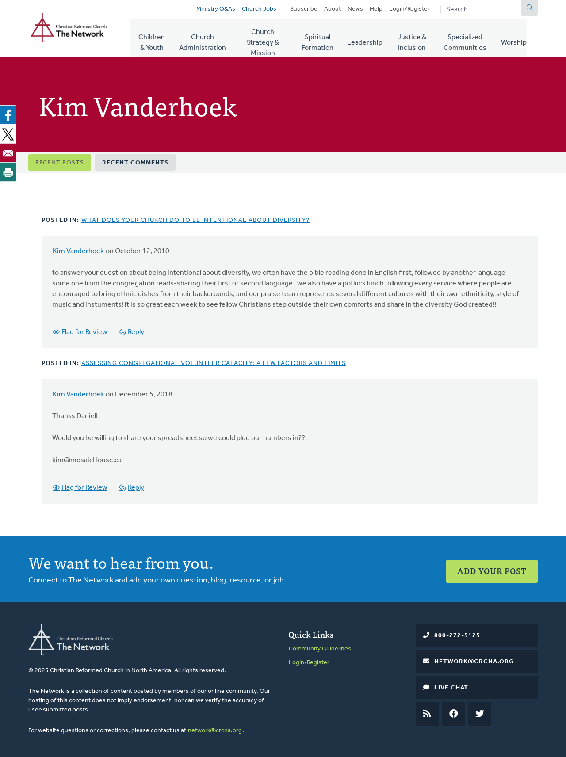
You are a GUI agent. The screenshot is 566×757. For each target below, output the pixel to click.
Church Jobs (258, 10)
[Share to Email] (9, 154)
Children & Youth (153, 39)
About (332, 10)
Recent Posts (59, 164)
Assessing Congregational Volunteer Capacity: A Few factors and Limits (213, 364)
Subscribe (303, 10)
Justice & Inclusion (419, 39)
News (355, 10)
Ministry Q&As (214, 10)
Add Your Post (492, 569)
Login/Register (409, 10)
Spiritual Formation (324, 39)
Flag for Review (84, 333)
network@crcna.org (215, 730)
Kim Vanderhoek (78, 252)
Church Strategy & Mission (266, 39)
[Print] (9, 173)
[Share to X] (9, 135)
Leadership (371, 39)
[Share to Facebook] (9, 116)
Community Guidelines (320, 649)
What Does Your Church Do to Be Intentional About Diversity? (195, 221)
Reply (136, 333)
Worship (525, 39)
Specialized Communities (475, 39)
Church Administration (204, 39)
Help (376, 10)
